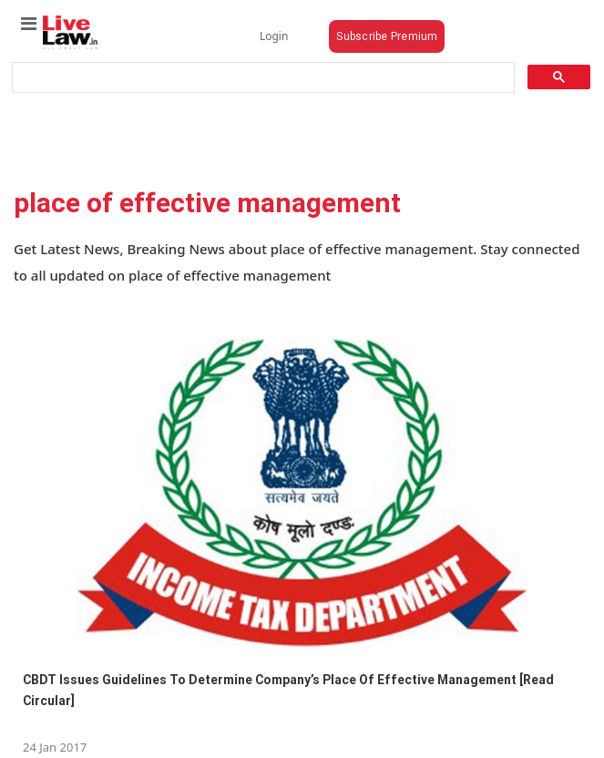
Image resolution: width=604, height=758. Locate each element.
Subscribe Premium (386, 36)
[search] (261, 77)
